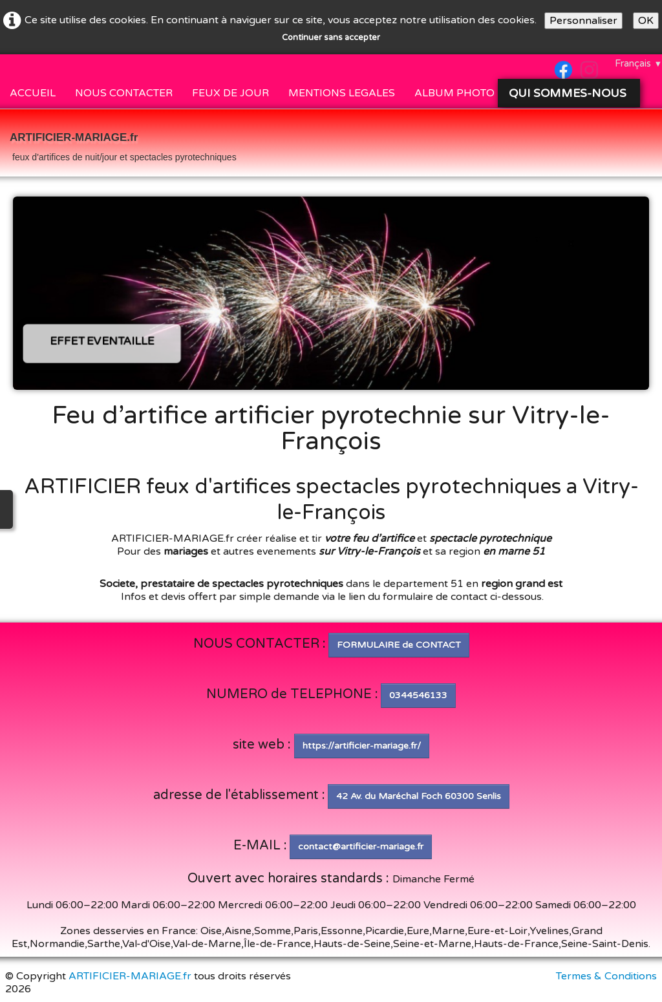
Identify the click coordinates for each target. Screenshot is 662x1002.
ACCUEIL (33, 93)
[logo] (123, 144)
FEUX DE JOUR (230, 93)
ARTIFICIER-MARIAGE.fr (130, 976)
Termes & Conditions (606, 976)
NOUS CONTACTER (124, 93)
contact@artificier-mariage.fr (360, 846)
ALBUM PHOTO (454, 93)
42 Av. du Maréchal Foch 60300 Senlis (418, 796)
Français (638, 63)
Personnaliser (583, 20)
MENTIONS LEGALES (341, 93)
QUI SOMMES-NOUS (569, 93)
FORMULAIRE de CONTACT (399, 644)
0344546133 (418, 695)
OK (646, 20)
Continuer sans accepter (331, 37)
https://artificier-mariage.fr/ (362, 745)
